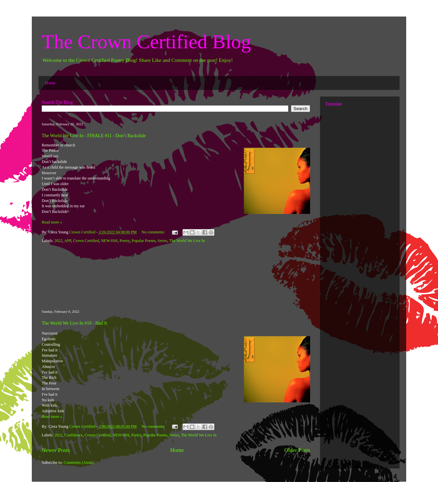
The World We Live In (187, 240)
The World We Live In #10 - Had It (74, 323)
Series (162, 240)
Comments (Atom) (78, 462)
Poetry (125, 240)
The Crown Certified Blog (146, 42)
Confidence (73, 435)
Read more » (52, 222)
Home (50, 82)
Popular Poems (143, 240)
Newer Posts (56, 450)
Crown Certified (86, 240)
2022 (58, 240)
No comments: (153, 232)
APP (67, 240)
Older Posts (297, 450)
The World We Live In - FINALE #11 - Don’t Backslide (94, 135)
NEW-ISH (109, 240)
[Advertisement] (176, 276)
